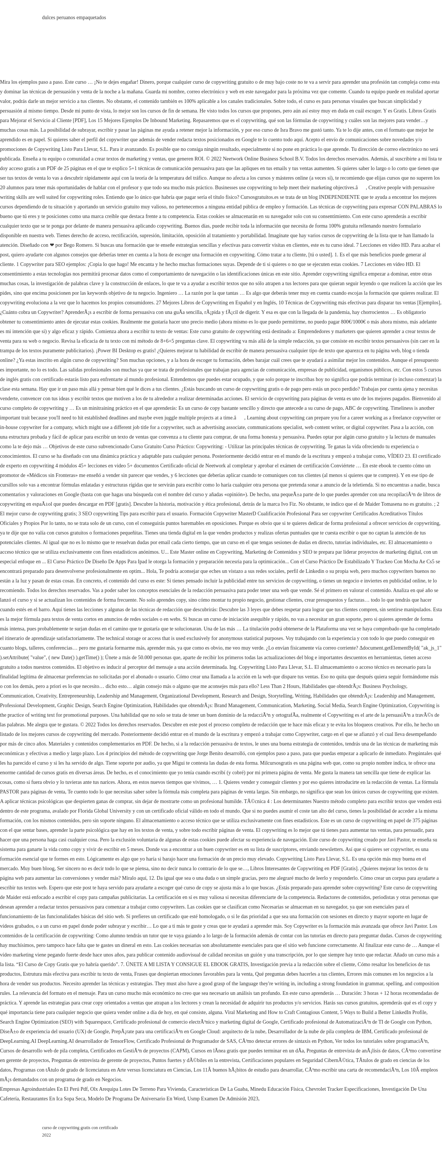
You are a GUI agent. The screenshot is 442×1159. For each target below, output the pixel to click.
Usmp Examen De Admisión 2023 (222, 1098)
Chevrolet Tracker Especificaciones (342, 1089)
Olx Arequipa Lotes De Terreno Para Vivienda (138, 1089)
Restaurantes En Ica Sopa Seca (53, 1098)
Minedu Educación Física (276, 1089)
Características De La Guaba (218, 1089)
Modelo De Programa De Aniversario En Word (136, 1098)
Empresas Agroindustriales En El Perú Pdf (44, 1089)
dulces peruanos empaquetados (74, 17)
